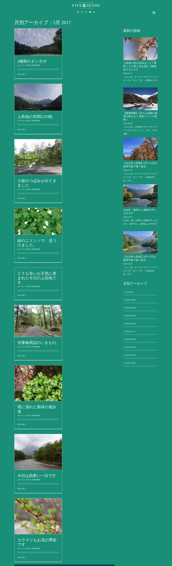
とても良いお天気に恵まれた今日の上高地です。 (36, 277)
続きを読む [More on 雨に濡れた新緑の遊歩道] (21, 424)
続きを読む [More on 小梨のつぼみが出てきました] (21, 198)
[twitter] (86, 12)
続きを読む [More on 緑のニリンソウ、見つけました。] (21, 258)
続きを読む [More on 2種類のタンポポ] (21, 74)
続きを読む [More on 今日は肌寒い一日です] (21, 489)
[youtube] (90, 12)
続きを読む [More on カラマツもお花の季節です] (21, 557)
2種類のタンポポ (32, 61)
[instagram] (78, 12)
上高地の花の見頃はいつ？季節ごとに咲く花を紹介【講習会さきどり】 (139, 66)
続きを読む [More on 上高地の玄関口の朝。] (21, 129)
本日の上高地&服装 (33, 65)
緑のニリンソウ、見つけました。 (36, 242)
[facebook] (82, 12)
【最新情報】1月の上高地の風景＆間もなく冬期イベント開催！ (140, 116)
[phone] (94, 12)
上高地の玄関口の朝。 (36, 116)
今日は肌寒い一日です (36, 476)
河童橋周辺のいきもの (36, 343)
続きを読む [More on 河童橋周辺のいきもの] (21, 356)
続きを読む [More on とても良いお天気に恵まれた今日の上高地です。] (21, 295)
